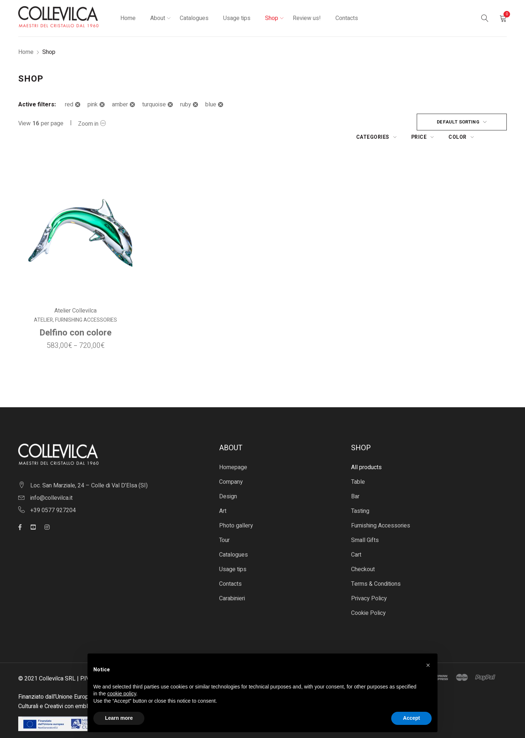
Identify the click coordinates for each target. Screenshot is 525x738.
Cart (356, 540)
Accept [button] (411, 718)
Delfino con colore (75, 317)
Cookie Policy (368, 598)
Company (231, 467)
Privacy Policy (369, 584)
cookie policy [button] (121, 693)
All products (366, 452)
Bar (355, 482)
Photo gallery (236, 511)
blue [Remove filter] (210, 104)
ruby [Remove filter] (185, 104)
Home (26, 52)
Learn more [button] (119, 718)
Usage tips (232, 554)
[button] (428, 665)
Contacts (230, 569)
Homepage (233, 452)
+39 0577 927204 (53, 495)
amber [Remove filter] (120, 104)
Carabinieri (232, 584)
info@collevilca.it (51, 483)
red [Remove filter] (69, 104)
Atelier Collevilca (75, 295)
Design (228, 482)
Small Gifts (365, 525)
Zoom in (88, 123)
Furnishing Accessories (86, 305)
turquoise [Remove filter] (154, 104)
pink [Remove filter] (93, 104)
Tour (224, 525)
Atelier (43, 305)
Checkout (363, 554)
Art (222, 496)
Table (358, 467)
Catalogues (233, 540)
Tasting (360, 496)
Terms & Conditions (376, 569)
